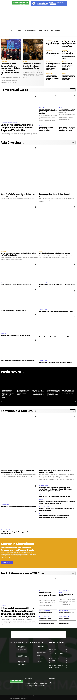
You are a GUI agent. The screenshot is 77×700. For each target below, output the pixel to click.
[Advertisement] (38, 17)
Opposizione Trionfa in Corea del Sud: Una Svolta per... (55, 362)
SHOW (52, 30)
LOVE (2, 468)
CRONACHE (20, 30)
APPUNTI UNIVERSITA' (44, 611)
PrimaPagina (49, 50)
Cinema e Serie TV (5, 504)
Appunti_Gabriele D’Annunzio (66, 612)
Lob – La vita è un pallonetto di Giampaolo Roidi (54, 496)
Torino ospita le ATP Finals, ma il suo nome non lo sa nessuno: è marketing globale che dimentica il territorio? (38, 393)
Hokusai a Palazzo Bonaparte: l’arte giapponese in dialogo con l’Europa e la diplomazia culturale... (47, 111)
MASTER (13, 33)
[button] (65, 30)
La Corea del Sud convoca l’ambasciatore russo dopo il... (56, 311)
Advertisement (42, 696)
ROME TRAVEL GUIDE (32, 30)
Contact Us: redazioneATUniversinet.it (55, 696)
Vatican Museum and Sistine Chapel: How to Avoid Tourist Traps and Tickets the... (17, 128)
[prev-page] (2, 402)
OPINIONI (13, 30)
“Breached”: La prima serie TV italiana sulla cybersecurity (18, 506)
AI (25, 30)
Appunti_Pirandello (64, 618)
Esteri (40, 251)
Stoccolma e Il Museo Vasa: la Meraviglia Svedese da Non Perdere (23, 392)
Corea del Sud (4, 192)
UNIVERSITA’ (58, 30)
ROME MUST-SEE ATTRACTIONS (10, 122)
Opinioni (64, 61)
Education (3, 605)
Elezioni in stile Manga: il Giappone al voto (54, 253)
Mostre (25, 61)
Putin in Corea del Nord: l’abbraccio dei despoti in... (54, 337)
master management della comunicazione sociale (41, 654)
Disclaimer (24, 696)
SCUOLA (46, 30)
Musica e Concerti (43, 485)
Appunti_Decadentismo (45, 612)
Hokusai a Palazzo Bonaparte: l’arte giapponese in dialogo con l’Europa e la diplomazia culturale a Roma (8, 394)
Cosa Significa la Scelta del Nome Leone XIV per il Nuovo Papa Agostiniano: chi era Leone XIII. (53, 393)
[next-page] (75, 402)
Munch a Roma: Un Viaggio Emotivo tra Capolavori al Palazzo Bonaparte (46, 129)
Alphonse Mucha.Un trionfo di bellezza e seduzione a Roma (32, 66)
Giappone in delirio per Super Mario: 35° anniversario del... (18, 360)
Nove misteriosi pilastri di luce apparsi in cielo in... (16, 335)
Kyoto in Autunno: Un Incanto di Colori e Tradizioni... (16, 284)
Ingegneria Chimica (41, 646)
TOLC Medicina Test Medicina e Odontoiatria (66, 591)
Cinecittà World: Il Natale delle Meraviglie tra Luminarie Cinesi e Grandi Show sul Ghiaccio (67, 129)
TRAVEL (40, 30)
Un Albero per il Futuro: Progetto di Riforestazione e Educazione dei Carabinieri (53, 66)
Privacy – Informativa (33, 696)
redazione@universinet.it (37, 690)
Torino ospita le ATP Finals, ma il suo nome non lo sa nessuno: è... (52, 43)
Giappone (3, 251)
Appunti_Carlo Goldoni (45, 618)
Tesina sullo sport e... (64, 623)
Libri (40, 494)
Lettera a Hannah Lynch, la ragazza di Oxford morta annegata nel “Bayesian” (67, 66)
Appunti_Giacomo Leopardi (46, 623)
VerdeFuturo (4, 61)
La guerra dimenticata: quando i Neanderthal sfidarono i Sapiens (53, 53)
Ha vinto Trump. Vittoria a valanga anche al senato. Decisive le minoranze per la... (68, 55)
